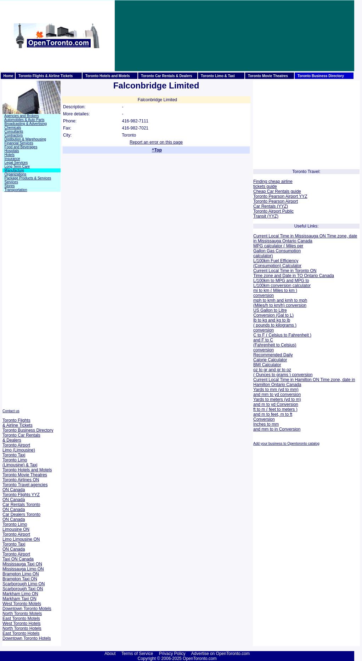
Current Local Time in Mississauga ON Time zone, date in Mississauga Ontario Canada (305, 238)
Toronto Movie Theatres (24, 474)
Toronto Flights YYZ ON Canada (21, 497)
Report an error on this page (156, 142)
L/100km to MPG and (273, 280)
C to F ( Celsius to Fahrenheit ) (282, 335)
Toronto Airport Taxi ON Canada (18, 557)
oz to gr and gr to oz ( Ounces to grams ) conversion (282, 372)
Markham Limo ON (20, 593)
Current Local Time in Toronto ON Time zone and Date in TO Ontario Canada (293, 273)
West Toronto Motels (21, 603)
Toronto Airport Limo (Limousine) (18, 448)
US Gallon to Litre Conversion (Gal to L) (273, 313)
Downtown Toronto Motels (26, 608)
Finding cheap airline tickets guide (273, 184)
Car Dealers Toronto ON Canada (21, 517)
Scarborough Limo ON (23, 583)
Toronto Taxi (13, 455)
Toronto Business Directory (27, 430)
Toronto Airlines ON (20, 479)
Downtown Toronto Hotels (26, 638)
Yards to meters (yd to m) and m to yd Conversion (277, 402)
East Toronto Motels (21, 618)
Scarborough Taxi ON (22, 588)
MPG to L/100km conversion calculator (282, 283)
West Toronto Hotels (21, 623)
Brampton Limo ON (20, 573)
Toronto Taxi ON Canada (13, 547)
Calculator (291, 265)
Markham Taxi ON (19, 598)
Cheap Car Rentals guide (277, 191)
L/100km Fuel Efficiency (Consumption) (275, 263)
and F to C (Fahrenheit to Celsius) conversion (274, 345)
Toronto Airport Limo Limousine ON (21, 537)
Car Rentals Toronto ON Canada (21, 507)
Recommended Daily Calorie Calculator (273, 357)
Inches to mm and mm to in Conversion (276, 427)
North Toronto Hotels (21, 628)
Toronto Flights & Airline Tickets (17, 423)
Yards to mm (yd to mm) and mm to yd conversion (277, 392)
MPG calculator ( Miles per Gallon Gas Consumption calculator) (278, 250)
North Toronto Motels (22, 613)
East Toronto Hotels (21, 633)
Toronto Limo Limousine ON (15, 527)
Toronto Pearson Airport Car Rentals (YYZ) (275, 204)
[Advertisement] (151, 35)
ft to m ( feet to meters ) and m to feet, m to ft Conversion (275, 414)
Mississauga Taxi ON (22, 564)
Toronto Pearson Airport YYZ (280, 196)
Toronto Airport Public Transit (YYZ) (273, 214)
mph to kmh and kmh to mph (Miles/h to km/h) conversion (280, 303)
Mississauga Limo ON (23, 569)
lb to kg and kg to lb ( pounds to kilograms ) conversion (274, 325)
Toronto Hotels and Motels (27, 469)
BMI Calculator (267, 364)
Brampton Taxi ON (19, 578)
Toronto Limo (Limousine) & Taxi (19, 462)
